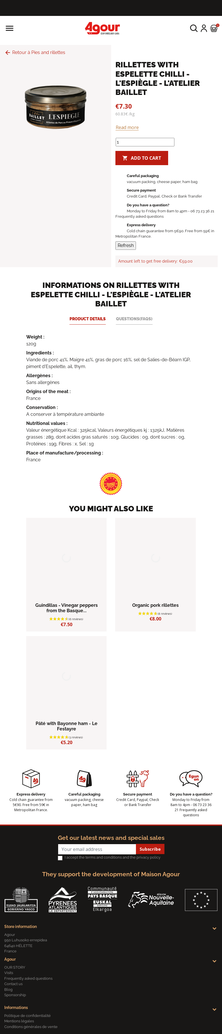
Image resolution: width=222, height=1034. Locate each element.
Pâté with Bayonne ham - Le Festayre (66, 726)
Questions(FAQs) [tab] (134, 318)
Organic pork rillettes (155, 605)
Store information (20, 926)
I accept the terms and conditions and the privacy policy (112, 857)
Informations (16, 1007)
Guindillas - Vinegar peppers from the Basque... (66, 608)
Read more (127, 127)
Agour (10, 959)
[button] (194, 28)
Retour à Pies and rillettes (34, 52)
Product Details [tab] (88, 318)
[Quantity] (145, 142)
